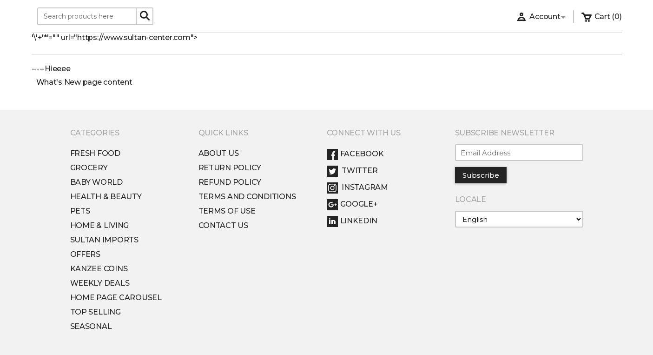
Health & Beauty (106, 196)
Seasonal (91, 326)
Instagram (357, 187)
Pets (80, 211)
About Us (218, 153)
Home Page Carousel (116, 297)
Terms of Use (227, 211)
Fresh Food (95, 153)
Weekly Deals (100, 283)
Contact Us (223, 225)
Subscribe (480, 175)
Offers (85, 254)
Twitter (352, 170)
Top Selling (95, 312)
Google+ (352, 204)
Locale (470, 199)
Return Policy (230, 167)
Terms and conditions (247, 196)
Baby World (96, 182)
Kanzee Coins (99, 268)
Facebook (355, 153)
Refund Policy (230, 182)
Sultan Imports (104, 239)
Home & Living (99, 225)
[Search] (144, 16)
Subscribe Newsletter (504, 132)
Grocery (89, 167)
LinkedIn (352, 220)
